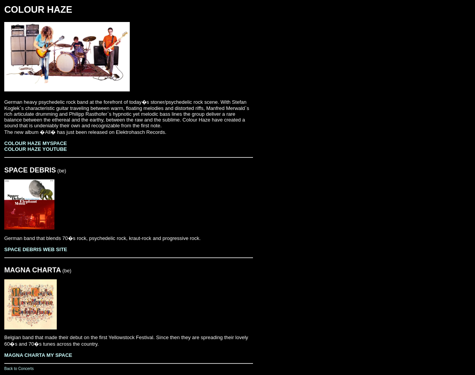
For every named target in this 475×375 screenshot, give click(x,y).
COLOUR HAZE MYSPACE (35, 143)
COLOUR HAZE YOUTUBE (35, 149)
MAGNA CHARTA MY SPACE (38, 355)
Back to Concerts (19, 369)
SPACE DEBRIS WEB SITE (35, 249)
